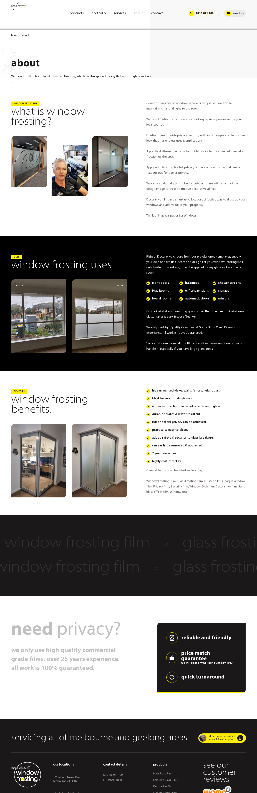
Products (77, 13)
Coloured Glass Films (165, 780)
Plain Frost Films (163, 773)
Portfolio (99, 13)
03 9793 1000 (114, 780)
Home (14, 35)
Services (120, 13)
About (138, 13)
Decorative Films (163, 786)
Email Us (235, 13)
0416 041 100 (201, 13)
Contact (157, 13)
